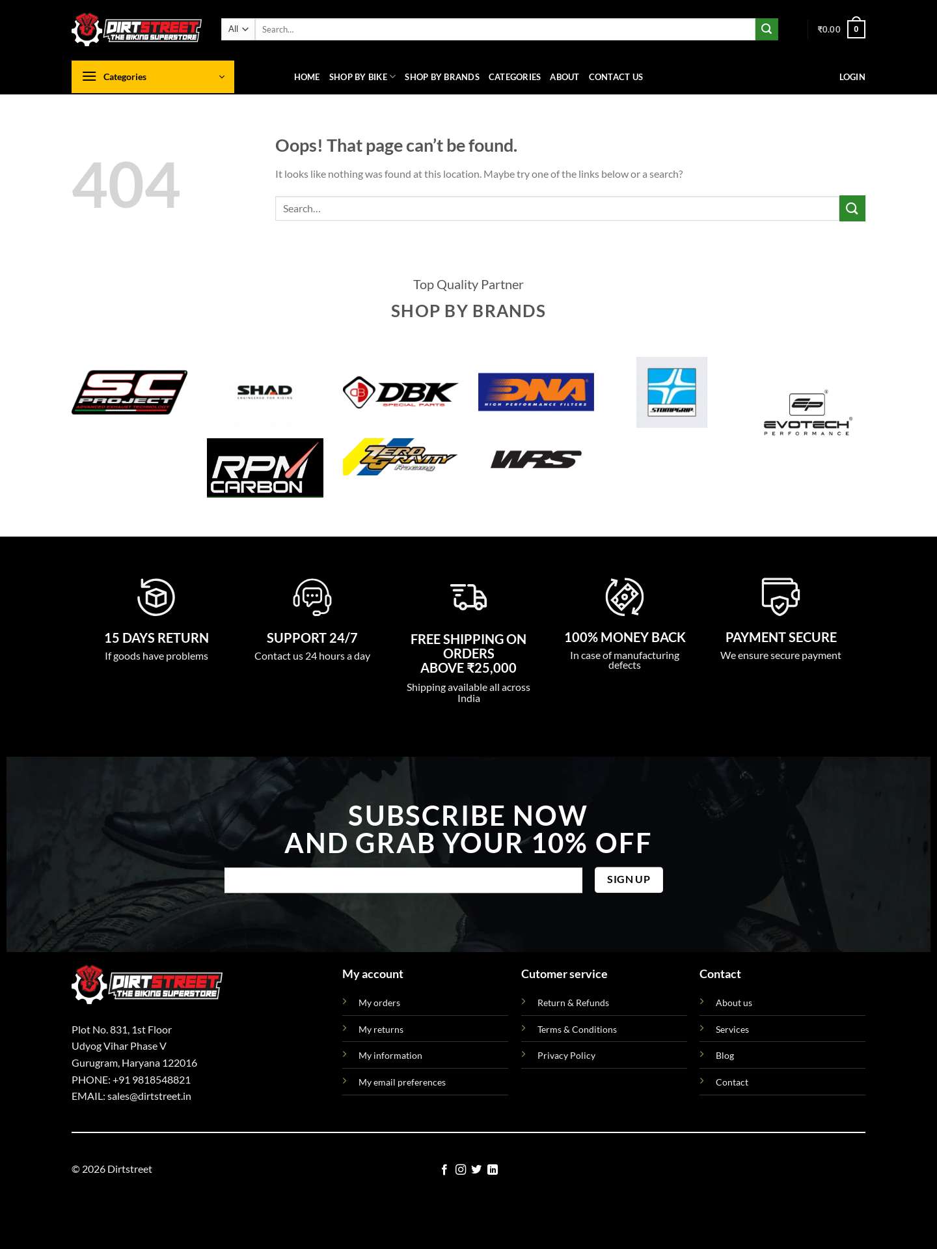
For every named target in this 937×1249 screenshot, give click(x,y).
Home (307, 77)
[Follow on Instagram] (460, 1170)
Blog (725, 1055)
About (564, 77)
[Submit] (766, 29)
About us (734, 1002)
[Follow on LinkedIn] (492, 1170)
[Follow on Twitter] (476, 1170)
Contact (732, 1082)
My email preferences (402, 1082)
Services (732, 1029)
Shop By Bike (362, 76)
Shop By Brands (442, 77)
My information (390, 1055)
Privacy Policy (566, 1055)
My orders (379, 1002)
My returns (381, 1029)
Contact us (616, 77)
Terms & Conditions (577, 1029)
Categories (515, 77)
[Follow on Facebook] (444, 1170)
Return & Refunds (573, 1002)
